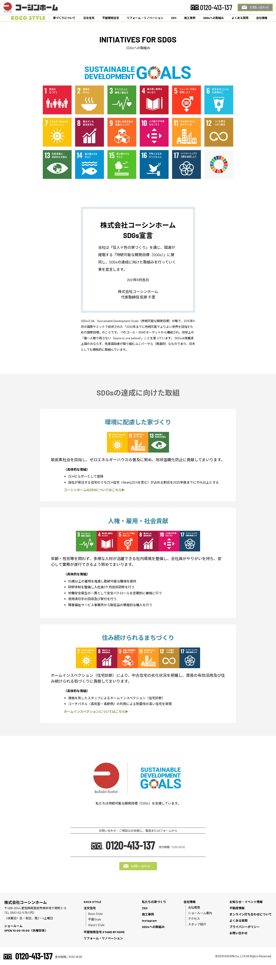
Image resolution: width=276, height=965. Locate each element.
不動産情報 (237, 908)
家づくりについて (64, 18)
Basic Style (95, 913)
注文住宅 (88, 18)
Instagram (149, 920)
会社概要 (194, 907)
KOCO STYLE (92, 902)
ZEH (173, 18)
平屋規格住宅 (110, 18)
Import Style (96, 925)
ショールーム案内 (200, 913)
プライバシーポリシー (244, 927)
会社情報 (261, 18)
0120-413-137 (216, 7)
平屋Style (94, 919)
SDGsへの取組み (213, 18)
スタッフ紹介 (197, 924)
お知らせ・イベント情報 (246, 902)
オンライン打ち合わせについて (250, 914)
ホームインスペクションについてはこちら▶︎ (96, 711)
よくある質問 (240, 18)
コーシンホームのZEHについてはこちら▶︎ (94, 490)
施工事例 (189, 18)
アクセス (194, 918)
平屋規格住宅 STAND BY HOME (104, 932)
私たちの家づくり (154, 902)
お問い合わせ (259, 7)
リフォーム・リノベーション (145, 18)
